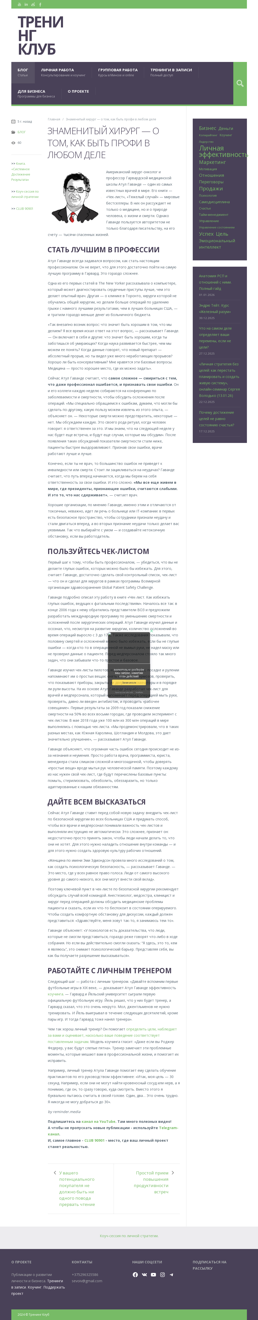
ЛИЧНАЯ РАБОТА (63, 72)
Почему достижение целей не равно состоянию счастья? (216, 418)
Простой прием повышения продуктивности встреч (151, 1182)
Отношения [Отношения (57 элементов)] (211, 175)
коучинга (55, 994)
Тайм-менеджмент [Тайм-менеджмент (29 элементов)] (213, 214)
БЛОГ (23, 72)
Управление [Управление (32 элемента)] (209, 221)
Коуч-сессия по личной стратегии (129, 1235)
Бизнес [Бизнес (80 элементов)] (207, 128)
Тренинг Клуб (40, 35)
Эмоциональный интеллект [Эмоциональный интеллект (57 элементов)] (217, 244)
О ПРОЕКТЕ (78, 91)
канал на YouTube (98, 1121)
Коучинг (35, 1287)
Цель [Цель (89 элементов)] (222, 234)
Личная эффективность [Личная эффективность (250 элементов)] (223, 151)
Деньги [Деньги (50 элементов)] (225, 128)
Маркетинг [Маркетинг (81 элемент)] (212, 162)
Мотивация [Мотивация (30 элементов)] (208, 169)
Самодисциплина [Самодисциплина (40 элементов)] (214, 201)
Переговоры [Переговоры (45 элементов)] (211, 182)
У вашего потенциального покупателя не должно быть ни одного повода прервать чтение (77, 1188)
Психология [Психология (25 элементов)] (208, 195)
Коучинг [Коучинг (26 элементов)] (226, 135)
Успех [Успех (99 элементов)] (206, 234)
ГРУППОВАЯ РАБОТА (118, 72)
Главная (54, 119)
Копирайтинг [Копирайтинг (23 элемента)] (208, 135)
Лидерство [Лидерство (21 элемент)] (206, 142)
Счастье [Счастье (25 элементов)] (205, 208)
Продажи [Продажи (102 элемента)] (211, 188)
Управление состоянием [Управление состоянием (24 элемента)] (217, 227)
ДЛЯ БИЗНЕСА (36, 94)
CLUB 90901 (94, 1140)
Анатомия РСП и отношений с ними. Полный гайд (215, 282)
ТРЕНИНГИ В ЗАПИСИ (171, 72)
